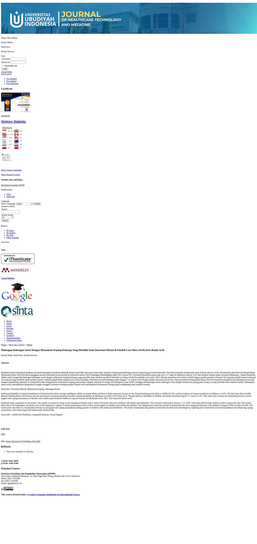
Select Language (8, 204)
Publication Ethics (14, 340)
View (8, 194)
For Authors (11, 81)
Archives (10, 335)
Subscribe (10, 196)
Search (9, 331)
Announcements (13, 338)
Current (9, 333)
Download (5, 116)
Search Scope (7, 216)
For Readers (11, 79)
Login (8, 326)
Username (5, 59)
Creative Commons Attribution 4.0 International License (54, 494)
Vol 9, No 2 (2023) (17, 345)
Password (5, 62)
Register (9, 328)
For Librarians (12, 83)
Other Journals (12, 237)
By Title (9, 235)
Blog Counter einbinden (11, 170)
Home (9, 321)
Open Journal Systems (10, 175)
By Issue (10, 230)
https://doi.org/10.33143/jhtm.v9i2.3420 (23, 441)
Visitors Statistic (13, 121)
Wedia (29, 345)
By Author (10, 233)
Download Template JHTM (12, 185)
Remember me (11, 66)
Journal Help (6, 72)
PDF (3, 434)
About (9, 323)
